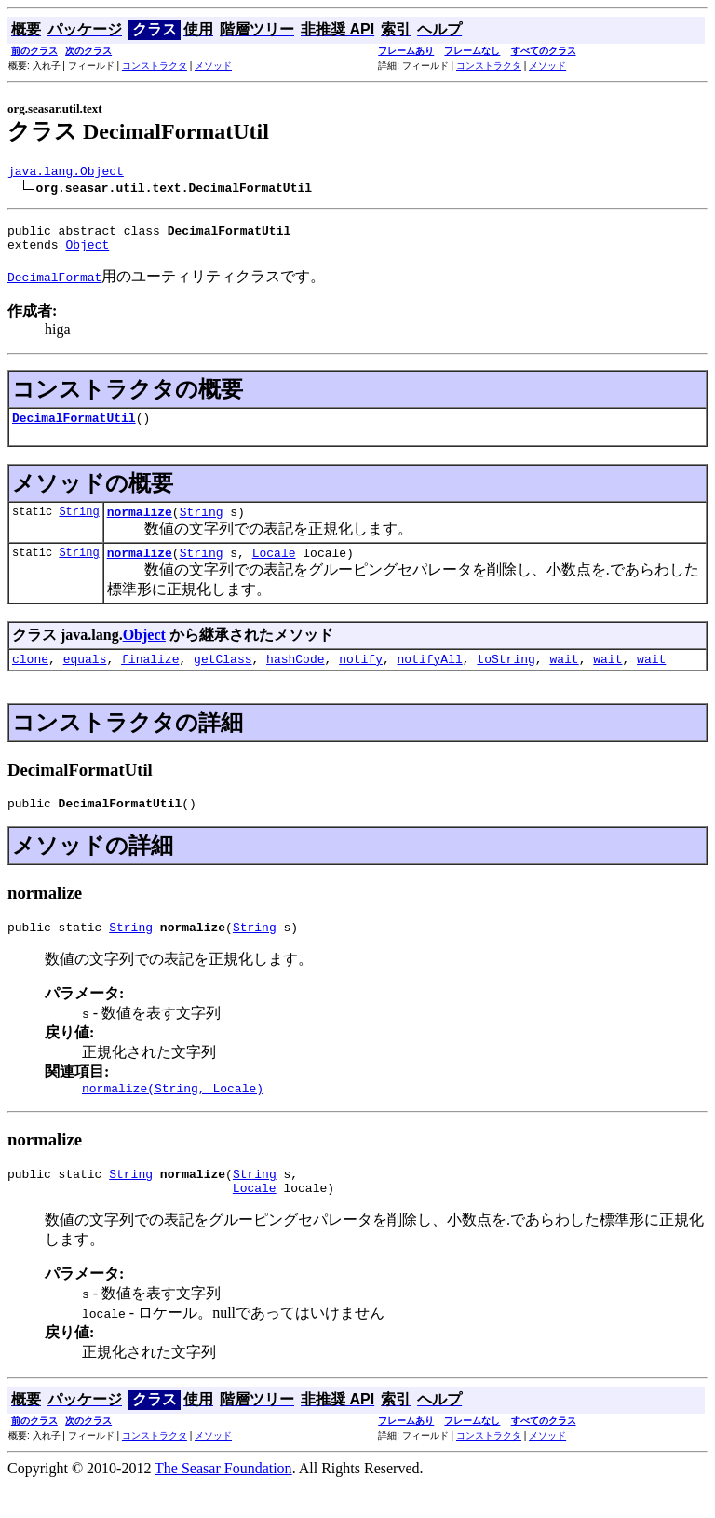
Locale (274, 569)
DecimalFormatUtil (74, 428)
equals (85, 678)
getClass (222, 678)
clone (30, 678)
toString (505, 678)
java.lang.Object (65, 173)
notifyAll (430, 678)
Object (87, 252)
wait (563, 678)
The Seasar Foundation (223, 1502)
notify (361, 678)
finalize (150, 678)
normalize (139, 525)
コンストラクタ (154, 66)
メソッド (213, 66)
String (79, 525)
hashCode (295, 678)
